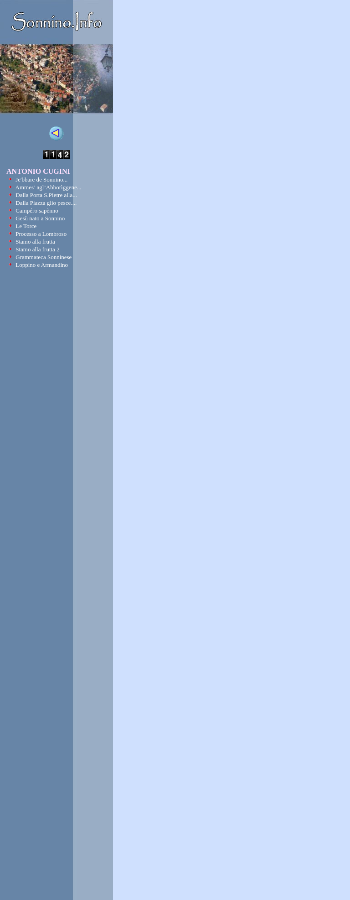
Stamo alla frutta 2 (37, 249)
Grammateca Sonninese (43, 257)
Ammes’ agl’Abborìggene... (48, 187)
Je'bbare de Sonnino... (41, 179)
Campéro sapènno (36, 210)
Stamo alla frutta (35, 241)
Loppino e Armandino (41, 264)
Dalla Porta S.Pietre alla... (46, 195)
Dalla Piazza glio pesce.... (46, 202)
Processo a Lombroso (41, 233)
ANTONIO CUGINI (38, 171)
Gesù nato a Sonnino (40, 218)
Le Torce (25, 226)
